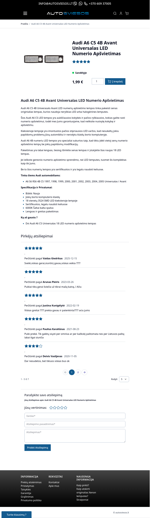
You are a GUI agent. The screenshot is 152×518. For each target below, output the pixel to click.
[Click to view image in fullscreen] (43, 59)
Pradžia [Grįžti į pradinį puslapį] (24, 23)
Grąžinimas (27, 496)
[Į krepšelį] (115, 81)
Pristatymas (27, 486)
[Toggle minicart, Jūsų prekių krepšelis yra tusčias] (127, 13)
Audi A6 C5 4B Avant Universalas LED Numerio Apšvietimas (60, 23)
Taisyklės (26, 489)
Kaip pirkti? (82, 485)
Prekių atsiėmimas (31, 482)
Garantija (26, 493)
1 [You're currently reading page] (71, 372)
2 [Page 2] (78, 372)
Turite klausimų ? (16, 514)
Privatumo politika (31, 500)
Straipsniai (82, 499)
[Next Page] (84, 372)
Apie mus (54, 486)
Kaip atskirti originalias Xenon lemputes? (86, 492)
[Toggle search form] (115, 13)
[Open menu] (25, 13)
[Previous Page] (65, 372)
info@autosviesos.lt (56, 4)
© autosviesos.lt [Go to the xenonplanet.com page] (121, 512)
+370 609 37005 (97, 4)
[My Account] (121, 13)
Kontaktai (54, 482)
